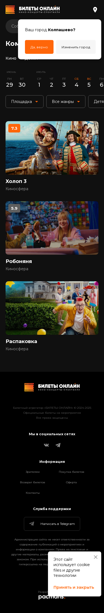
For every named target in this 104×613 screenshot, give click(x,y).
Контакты (33, 493)
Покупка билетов (71, 472)
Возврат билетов (32, 482)
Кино (11, 58)
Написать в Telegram (51, 524)
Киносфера (17, 188)
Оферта (71, 482)
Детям (31, 58)
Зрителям (33, 472)
